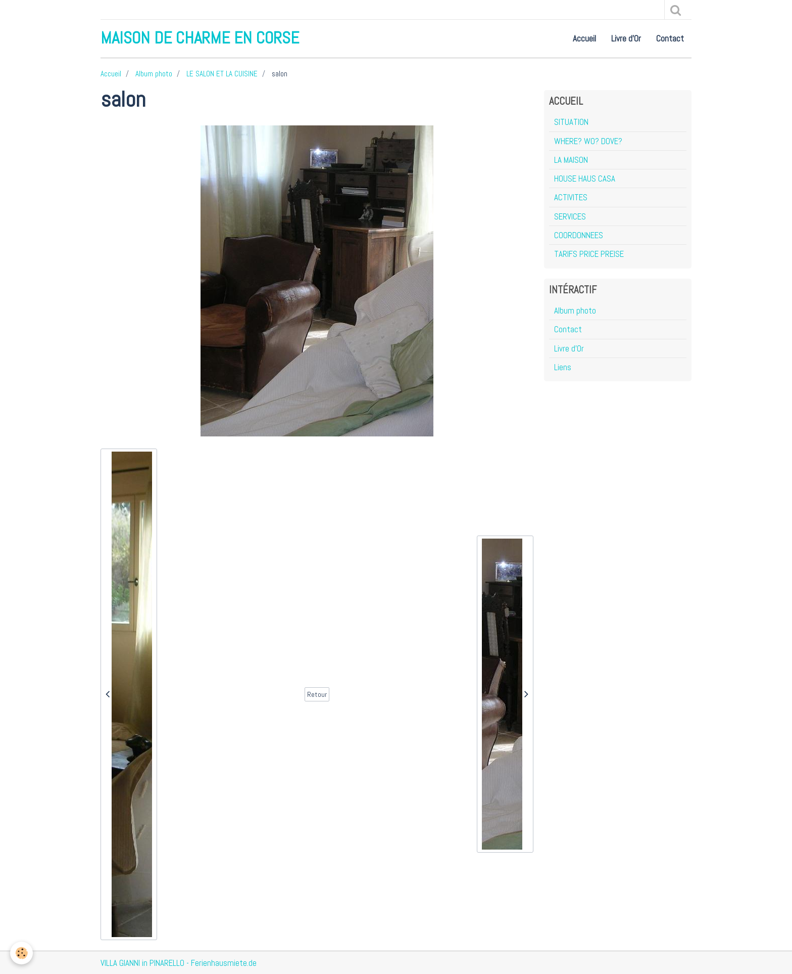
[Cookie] (21, 953)
